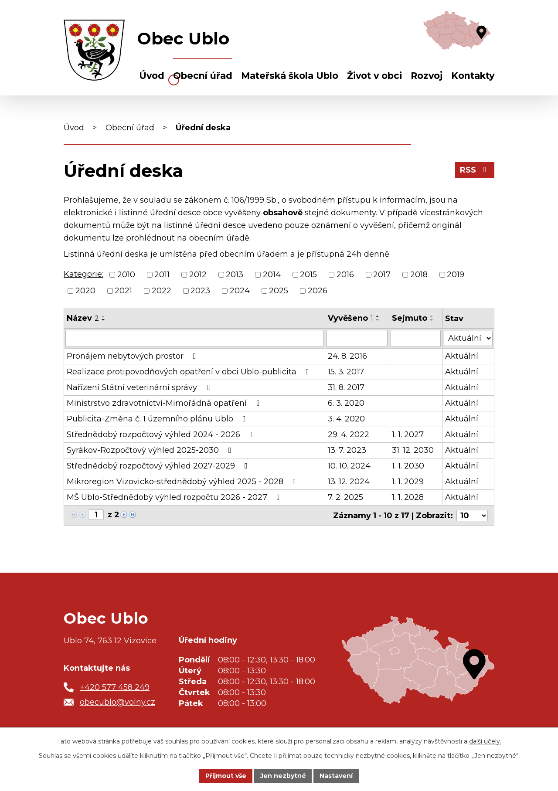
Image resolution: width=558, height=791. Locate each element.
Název (83, 318)
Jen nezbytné (283, 775)
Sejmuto (409, 318)
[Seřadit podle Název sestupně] (104, 320)
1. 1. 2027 (408, 434)
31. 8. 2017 (346, 387)
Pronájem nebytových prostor (133, 355)
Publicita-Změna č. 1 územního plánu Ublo (158, 418)
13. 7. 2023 (347, 450)
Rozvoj (426, 75)
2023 (200, 290)
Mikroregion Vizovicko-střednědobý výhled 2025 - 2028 (183, 481)
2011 (162, 274)
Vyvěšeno (350, 318)
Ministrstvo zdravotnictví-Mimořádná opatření (165, 402)
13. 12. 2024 (349, 481)
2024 (240, 290)
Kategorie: (83, 274)
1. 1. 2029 (408, 481)
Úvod (151, 75)
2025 (278, 290)
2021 (123, 290)
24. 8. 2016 (347, 355)
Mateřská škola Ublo (289, 75)
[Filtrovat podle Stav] (468, 337)
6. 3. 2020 (346, 402)
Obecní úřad (202, 75)
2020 (85, 290)
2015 (308, 274)
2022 (161, 290)
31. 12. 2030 (413, 450)
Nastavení (336, 775)
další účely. (485, 741)
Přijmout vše (225, 775)
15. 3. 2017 (346, 371)
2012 (198, 274)
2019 (455, 274)
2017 (382, 274)
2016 (345, 274)
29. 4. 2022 (348, 434)
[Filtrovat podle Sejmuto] (416, 338)
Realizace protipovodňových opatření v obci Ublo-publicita (190, 371)
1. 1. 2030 (408, 465)
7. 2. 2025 (345, 497)
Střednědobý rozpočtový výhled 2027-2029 (159, 465)
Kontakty (472, 75)
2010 (126, 274)
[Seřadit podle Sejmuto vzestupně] (432, 316)
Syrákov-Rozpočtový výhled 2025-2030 (151, 450)
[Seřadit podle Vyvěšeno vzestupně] (378, 316)
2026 (317, 290)
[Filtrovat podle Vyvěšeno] (357, 338)
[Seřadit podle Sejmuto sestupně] (432, 320)
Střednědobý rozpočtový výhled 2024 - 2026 (161, 434)
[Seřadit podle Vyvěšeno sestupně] (378, 320)
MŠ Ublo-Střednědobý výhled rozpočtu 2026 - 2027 (175, 497)
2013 (234, 274)
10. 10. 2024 (349, 465)
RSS (475, 170)
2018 (419, 274)
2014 (272, 274)
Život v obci (374, 75)
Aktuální (461, 355)
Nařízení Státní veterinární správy (140, 387)
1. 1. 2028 (408, 497)
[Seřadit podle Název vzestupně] (104, 316)
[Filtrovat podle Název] (194, 338)
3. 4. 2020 (346, 418)
